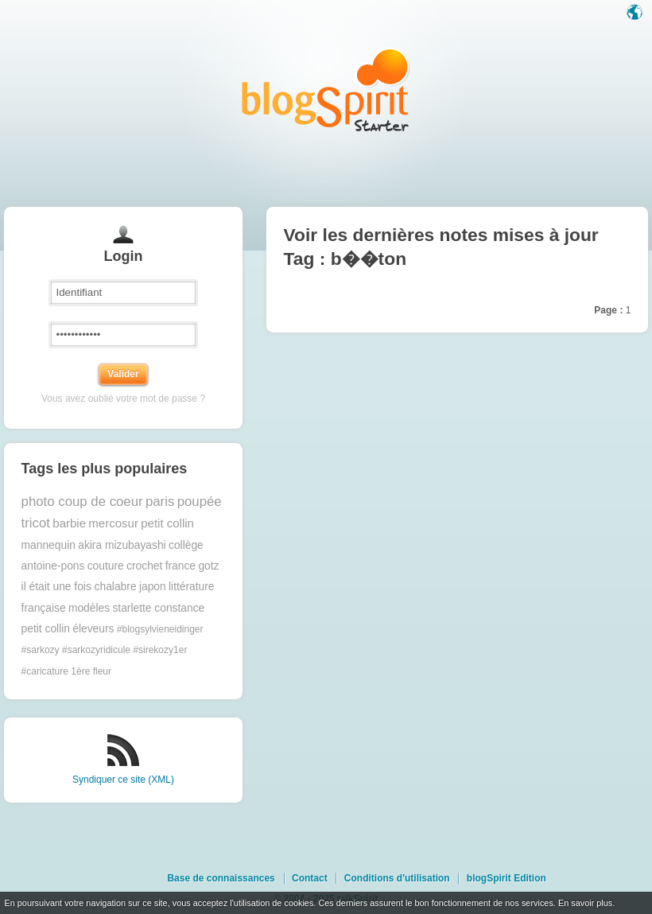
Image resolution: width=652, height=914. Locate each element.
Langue (636, 13)
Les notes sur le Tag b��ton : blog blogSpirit (326, 89)
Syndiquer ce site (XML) (123, 779)
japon (152, 587)
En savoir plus (585, 903)
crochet (144, 566)
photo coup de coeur (82, 501)
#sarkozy (40, 649)
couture (105, 566)
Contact (310, 878)
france (180, 566)
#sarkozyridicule (96, 649)
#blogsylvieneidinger (160, 629)
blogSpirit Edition (506, 878)
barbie (69, 523)
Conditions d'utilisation (397, 878)
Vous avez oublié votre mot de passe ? (123, 398)
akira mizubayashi (121, 545)
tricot (35, 523)
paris (160, 501)
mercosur (113, 523)
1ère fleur (91, 671)
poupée (199, 501)
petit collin (167, 523)
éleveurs (93, 629)
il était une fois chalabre (79, 587)
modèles (89, 608)
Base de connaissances (220, 878)
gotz (208, 566)
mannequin (48, 545)
